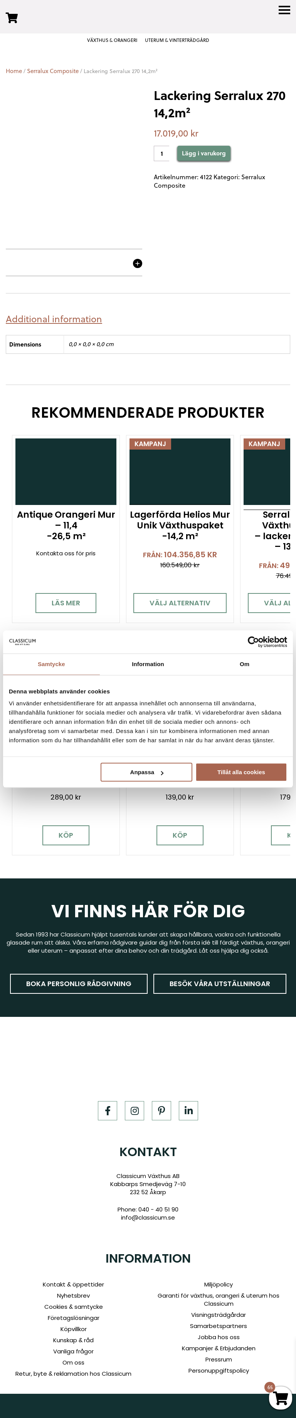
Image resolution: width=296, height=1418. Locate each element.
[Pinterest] (161, 1110)
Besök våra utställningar (220, 983)
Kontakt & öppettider (73, 1284)
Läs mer (66, 603)
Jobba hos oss (219, 1337)
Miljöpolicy (218, 1284)
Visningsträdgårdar (218, 1315)
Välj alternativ (180, 603)
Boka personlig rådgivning (78, 983)
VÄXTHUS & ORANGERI (112, 40)
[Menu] (284, 10)
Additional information (54, 319)
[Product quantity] (161, 153)
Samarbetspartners (218, 1326)
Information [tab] (148, 664)
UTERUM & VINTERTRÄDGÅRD (177, 40)
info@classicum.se (148, 1217)
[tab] (57, 319)
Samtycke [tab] (51, 664)
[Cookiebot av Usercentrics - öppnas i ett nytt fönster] (253, 642)
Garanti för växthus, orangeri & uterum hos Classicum (218, 1299)
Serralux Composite (53, 71)
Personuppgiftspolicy (218, 1370)
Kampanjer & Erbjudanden (219, 1348)
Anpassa (147, 772)
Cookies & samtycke (73, 1307)
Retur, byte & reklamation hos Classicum (73, 1374)
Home (14, 71)
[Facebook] (107, 1110)
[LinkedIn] (188, 1110)
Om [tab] (244, 664)
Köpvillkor (74, 1329)
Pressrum (218, 1359)
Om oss (73, 1362)
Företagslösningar (73, 1318)
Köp (66, 835)
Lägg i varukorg (204, 153)
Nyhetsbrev (73, 1295)
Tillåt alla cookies (241, 772)
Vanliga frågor (73, 1351)
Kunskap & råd (73, 1340)
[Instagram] (134, 1110)
